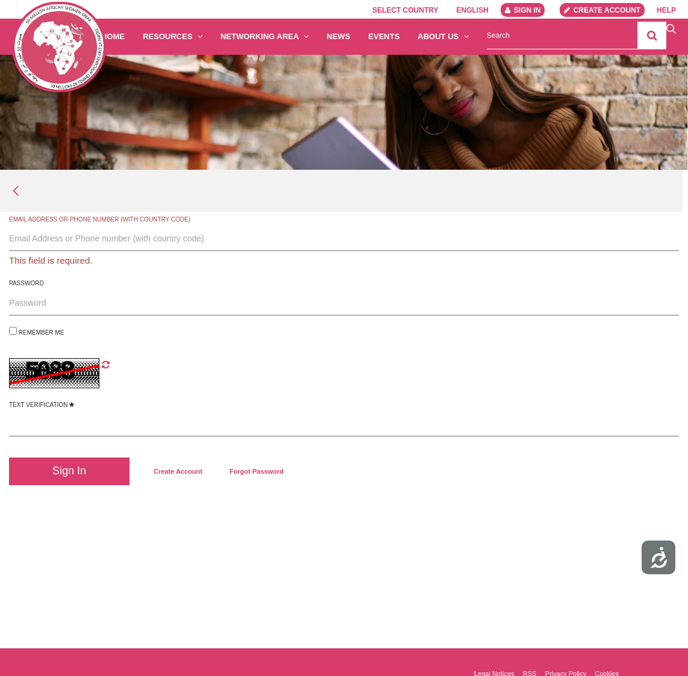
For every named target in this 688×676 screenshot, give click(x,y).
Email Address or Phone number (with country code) (99, 219)
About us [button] (443, 36)
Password (26, 283)
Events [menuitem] (383, 36)
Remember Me (36, 331)
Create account (602, 10)
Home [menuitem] (113, 36)
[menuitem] (178, 471)
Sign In (523, 10)
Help (666, 10)
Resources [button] (172, 36)
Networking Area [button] (264, 36)
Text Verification (41, 405)
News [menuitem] (338, 36)
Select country (405, 10)
